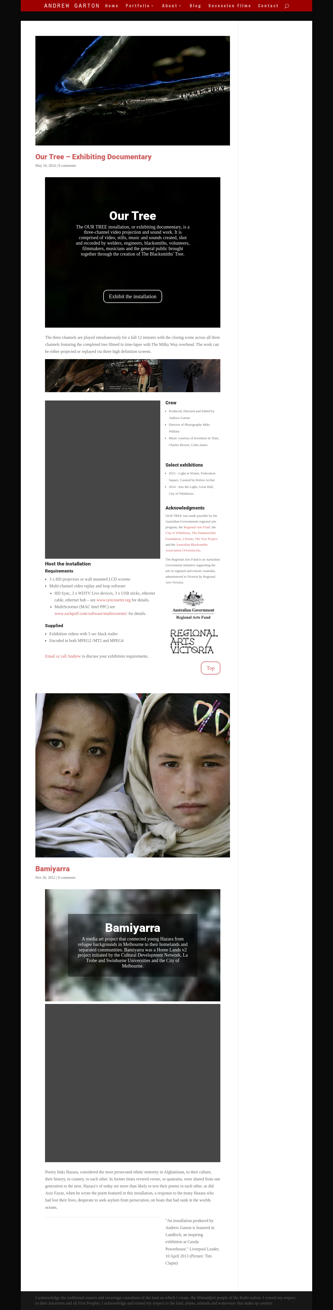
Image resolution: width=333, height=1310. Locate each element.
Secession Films (229, 6)
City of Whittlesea (177, 533)
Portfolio (138, 6)
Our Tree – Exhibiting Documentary (93, 156)
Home (112, 6)
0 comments (67, 166)
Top (211, 668)
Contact (268, 6)
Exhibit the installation (132, 296)
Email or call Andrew (63, 656)
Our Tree (132, 216)
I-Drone (188, 539)
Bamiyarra (52, 868)
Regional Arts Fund (197, 527)
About (170, 6)
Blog (196, 6)
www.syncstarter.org (114, 600)
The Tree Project (206, 539)
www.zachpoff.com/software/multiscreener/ (90, 613)
